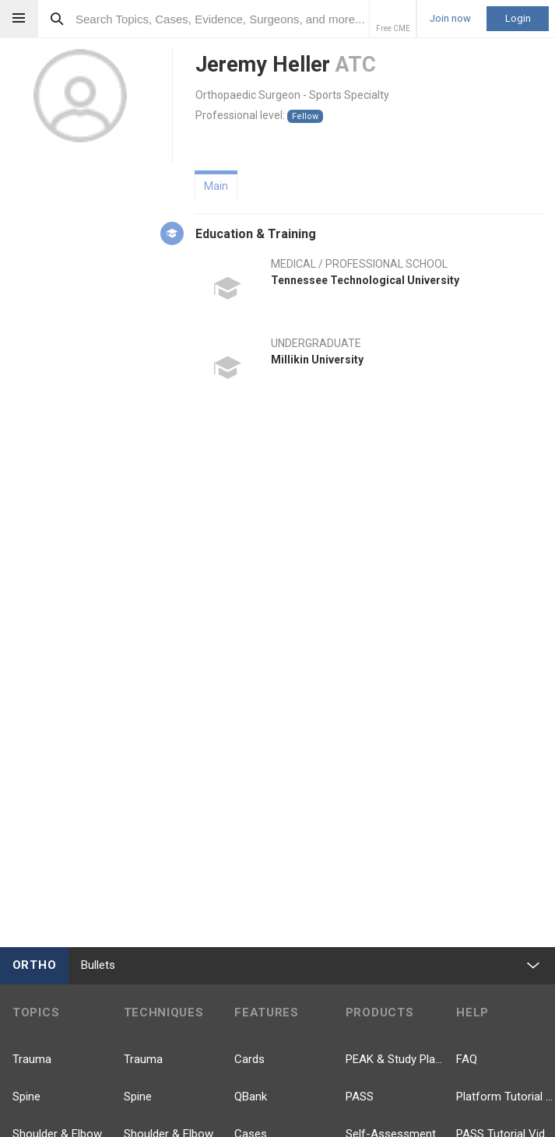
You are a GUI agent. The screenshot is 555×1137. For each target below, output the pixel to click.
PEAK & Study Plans (395, 1059)
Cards (249, 1059)
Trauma (31, 1059)
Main (216, 186)
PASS (360, 1097)
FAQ (466, 1059)
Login (518, 18)
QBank (250, 1097)
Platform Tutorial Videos (505, 1097)
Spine (26, 1097)
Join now (450, 18)
